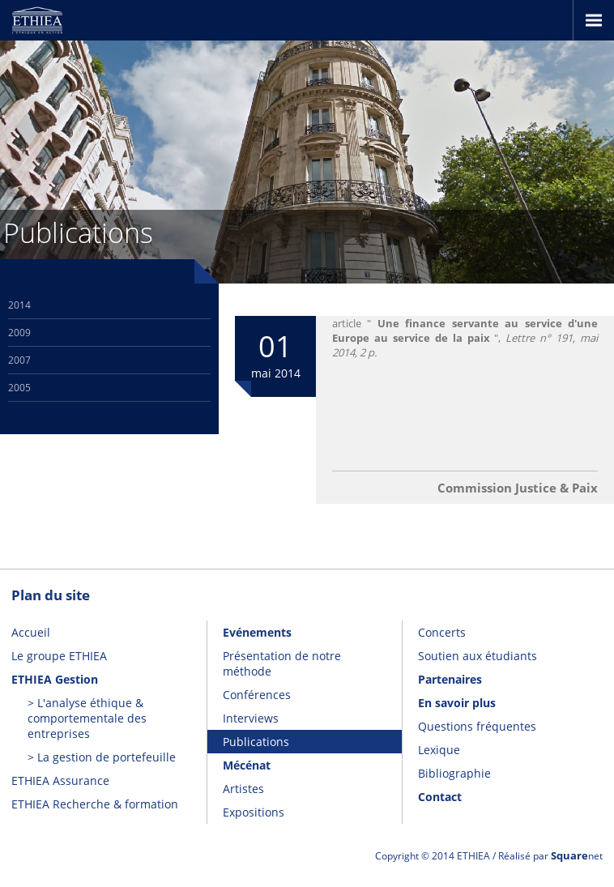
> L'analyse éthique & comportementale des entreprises (87, 718)
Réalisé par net (550, 856)
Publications (256, 741)
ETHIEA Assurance (60, 780)
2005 (19, 387)
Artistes (243, 788)
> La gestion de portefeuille (102, 757)
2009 (19, 332)
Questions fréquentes (477, 726)
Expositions (253, 812)
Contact (440, 796)
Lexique (439, 749)
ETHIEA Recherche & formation (94, 804)
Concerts (442, 632)
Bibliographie (454, 773)
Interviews (251, 718)
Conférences (257, 694)
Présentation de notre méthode (282, 663)
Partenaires (450, 679)
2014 (19, 305)
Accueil (30, 632)
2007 (19, 360)
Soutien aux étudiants (477, 655)
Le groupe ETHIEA (59, 655)
